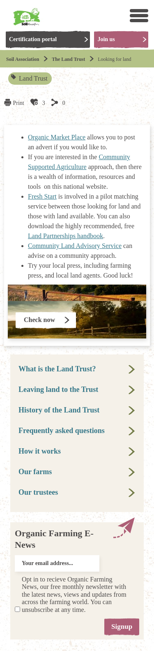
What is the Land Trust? (57, 369)
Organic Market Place (56, 137)
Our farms (35, 471)
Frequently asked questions (61, 430)
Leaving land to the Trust (58, 389)
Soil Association (22, 59)
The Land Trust (68, 59)
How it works (39, 451)
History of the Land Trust (58, 410)
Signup (121, 626)
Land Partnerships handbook (65, 235)
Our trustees (38, 492)
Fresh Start (42, 196)
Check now (39, 319)
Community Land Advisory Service (75, 245)
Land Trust (29, 78)
